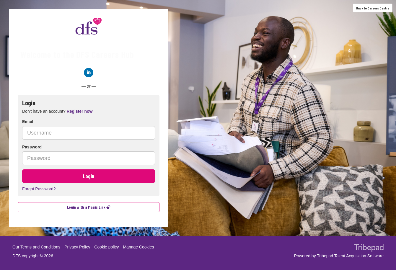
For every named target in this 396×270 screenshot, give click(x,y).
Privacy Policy (77, 247)
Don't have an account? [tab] (57, 111)
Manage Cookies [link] (138, 247)
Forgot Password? (39, 188)
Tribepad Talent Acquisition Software (350, 255)
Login (88, 176)
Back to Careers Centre (372, 8)
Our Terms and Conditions (36, 247)
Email (27, 121)
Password (32, 147)
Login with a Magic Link (88, 207)
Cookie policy (106, 247)
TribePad (369, 248)
